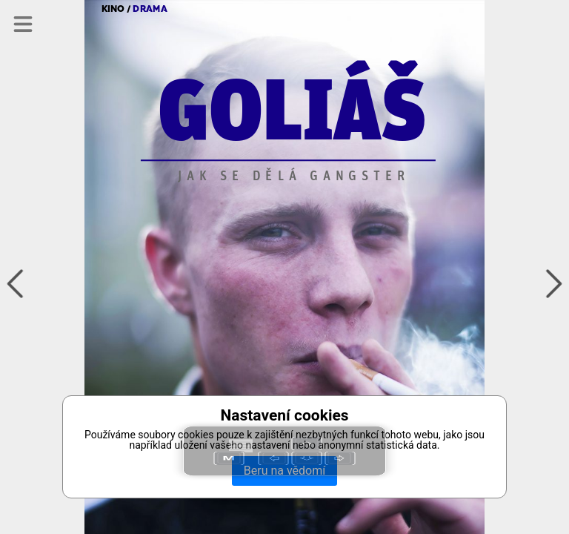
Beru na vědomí (284, 471)
